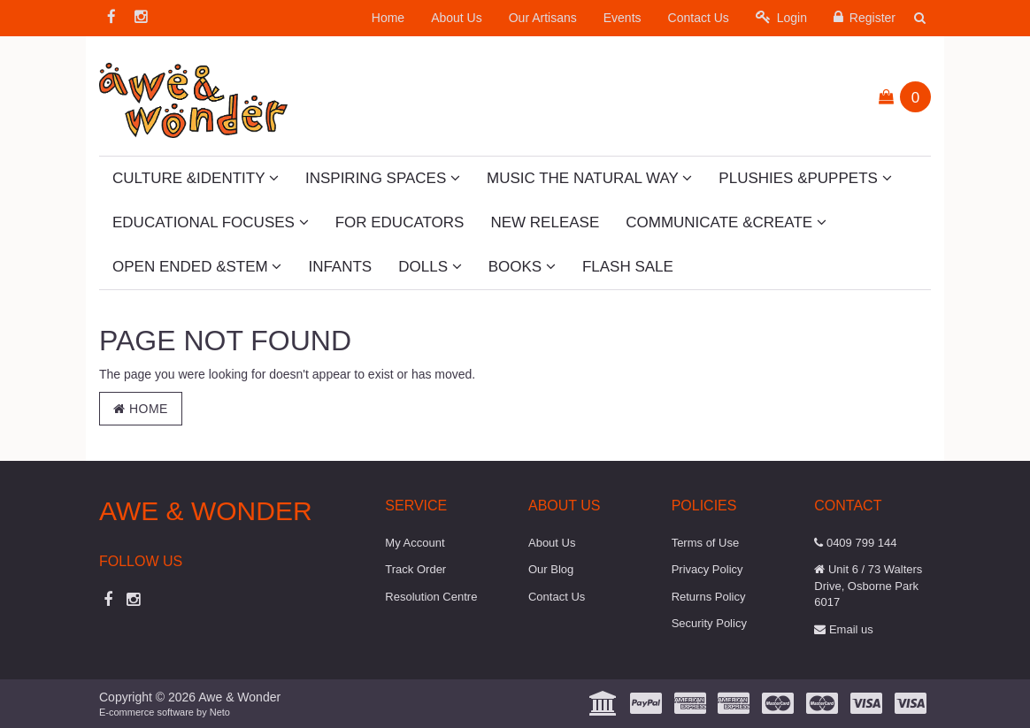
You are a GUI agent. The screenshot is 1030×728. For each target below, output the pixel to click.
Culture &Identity (195, 178)
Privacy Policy (707, 569)
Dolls (429, 266)
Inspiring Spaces (382, 178)
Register (864, 17)
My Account (414, 542)
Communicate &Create (726, 222)
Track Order (415, 569)
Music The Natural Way (589, 178)
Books (522, 266)
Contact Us (698, 18)
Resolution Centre (431, 596)
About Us (456, 18)
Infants (340, 266)
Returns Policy (709, 596)
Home (388, 18)
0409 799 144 (855, 542)
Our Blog (550, 569)
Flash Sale (627, 266)
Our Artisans (543, 18)
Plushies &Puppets (805, 178)
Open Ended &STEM (196, 266)
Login (781, 17)
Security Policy (709, 623)
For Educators (400, 222)
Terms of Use (706, 542)
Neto (220, 712)
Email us (843, 629)
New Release (544, 222)
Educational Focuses (210, 222)
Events (622, 18)
